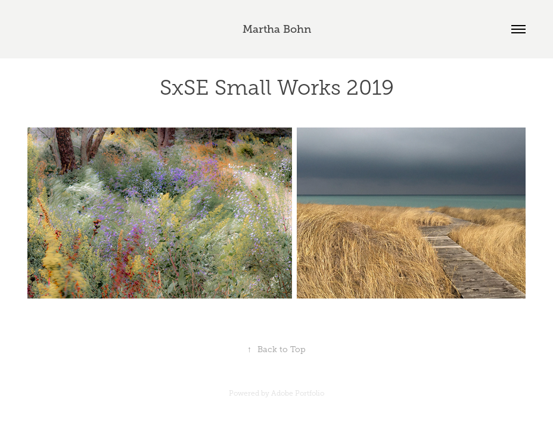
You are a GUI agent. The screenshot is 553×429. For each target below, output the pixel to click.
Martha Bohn (277, 29)
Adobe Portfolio (297, 393)
